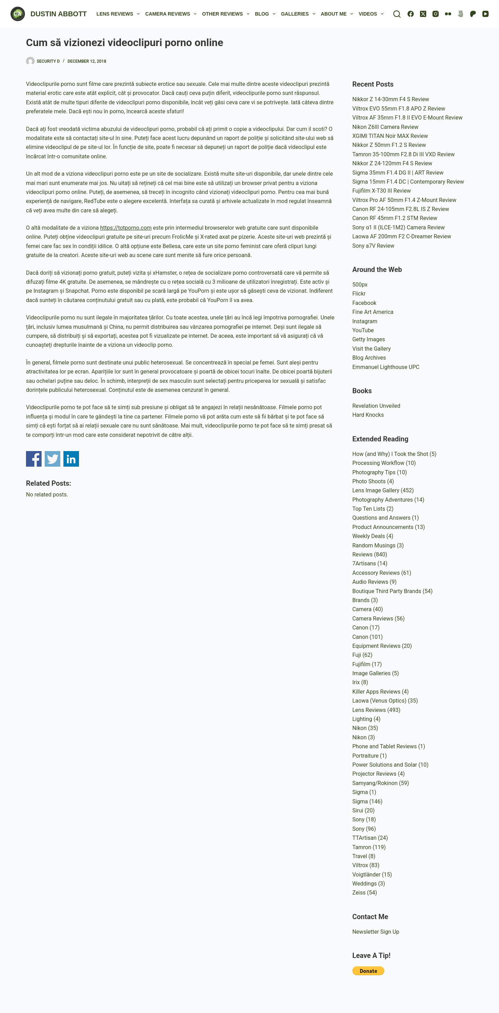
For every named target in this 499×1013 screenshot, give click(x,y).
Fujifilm (361, 664)
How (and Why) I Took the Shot (390, 454)
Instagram (364, 321)
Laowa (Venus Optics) (379, 700)
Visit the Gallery (371, 348)
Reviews (362, 554)
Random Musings (374, 545)
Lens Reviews (120, 14)
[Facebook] (411, 14)
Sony (358, 819)
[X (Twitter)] (423, 14)
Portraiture (365, 755)
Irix (356, 682)
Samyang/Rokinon (375, 783)
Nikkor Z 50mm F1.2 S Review (389, 145)
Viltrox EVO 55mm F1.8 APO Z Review (398, 108)
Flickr (359, 293)
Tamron (361, 847)
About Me (338, 14)
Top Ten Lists (368, 508)
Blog (266, 14)
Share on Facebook (34, 459)
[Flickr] (448, 14)
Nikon (359, 728)
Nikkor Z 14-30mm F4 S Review (390, 99)
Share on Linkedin (71, 459)
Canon (360, 627)
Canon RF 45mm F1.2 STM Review (394, 218)
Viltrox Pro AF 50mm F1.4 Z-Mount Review (404, 200)
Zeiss (359, 892)
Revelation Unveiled (376, 406)
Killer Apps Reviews (376, 691)
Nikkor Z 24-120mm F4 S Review (392, 163)
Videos (372, 14)
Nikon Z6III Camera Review (385, 127)
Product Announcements (383, 527)
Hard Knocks (368, 415)
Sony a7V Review (373, 246)
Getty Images (368, 339)
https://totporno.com (126, 227)
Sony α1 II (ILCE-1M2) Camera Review (398, 227)
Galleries (299, 14)
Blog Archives (369, 357)
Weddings (364, 883)
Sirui (358, 810)
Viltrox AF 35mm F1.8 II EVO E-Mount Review (407, 117)
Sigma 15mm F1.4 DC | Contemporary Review (408, 181)
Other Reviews (227, 14)
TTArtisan (364, 838)
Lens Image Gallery (376, 490)
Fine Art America (373, 312)
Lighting (362, 719)
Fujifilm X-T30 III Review (381, 190)
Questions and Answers (381, 517)
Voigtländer (366, 874)
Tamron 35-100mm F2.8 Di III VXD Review (403, 154)
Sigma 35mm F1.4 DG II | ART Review (398, 172)
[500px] (460, 14)
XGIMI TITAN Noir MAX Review (390, 136)
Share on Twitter (52, 459)
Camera (361, 609)
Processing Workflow (378, 463)
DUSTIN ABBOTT (58, 14)
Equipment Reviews (376, 646)
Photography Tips (374, 472)
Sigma (360, 792)
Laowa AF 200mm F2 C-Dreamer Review (401, 236)
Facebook (364, 303)
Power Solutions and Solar (384, 764)
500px (360, 284)
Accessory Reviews (376, 573)
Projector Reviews (374, 773)
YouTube (363, 330)
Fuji (356, 655)
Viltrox (360, 865)
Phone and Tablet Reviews (384, 746)
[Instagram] (435, 14)
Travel (359, 856)
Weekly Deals (368, 536)
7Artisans (364, 563)
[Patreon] (473, 14)
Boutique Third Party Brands (386, 591)
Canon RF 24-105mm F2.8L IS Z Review (400, 209)
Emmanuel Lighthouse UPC (386, 367)
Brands (361, 600)
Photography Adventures (382, 499)
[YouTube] (485, 14)
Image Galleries (371, 673)
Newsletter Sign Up (375, 931)
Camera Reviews (172, 14)
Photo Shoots (369, 481)
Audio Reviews (370, 582)
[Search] (397, 14)
